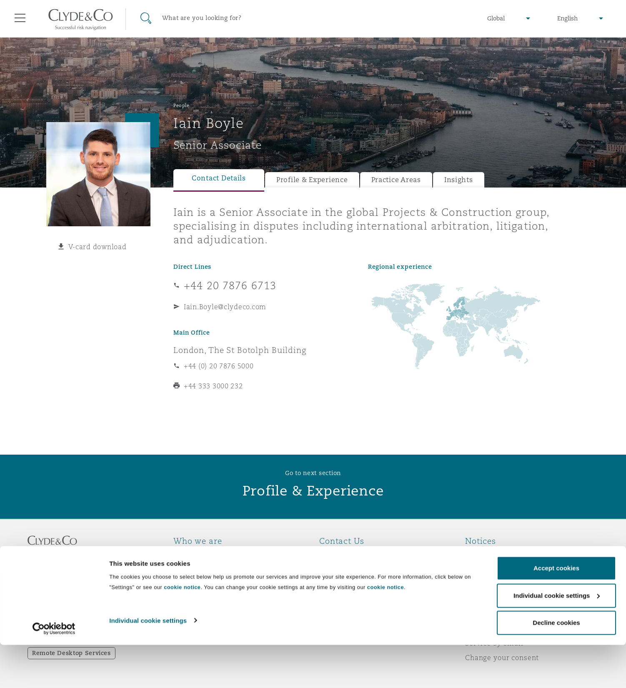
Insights (458, 179)
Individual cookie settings (148, 664)
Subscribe (336, 570)
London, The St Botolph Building (239, 350)
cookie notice (182, 632)
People (181, 105)
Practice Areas (396, 179)
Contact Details (219, 178)
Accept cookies (556, 612)
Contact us (338, 585)
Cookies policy (490, 584)
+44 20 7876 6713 (230, 285)
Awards (186, 570)
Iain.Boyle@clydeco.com (225, 307)
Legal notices (488, 555)
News (183, 584)
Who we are (194, 555)
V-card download (97, 247)
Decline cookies (556, 667)
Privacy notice (490, 570)
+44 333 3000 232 (213, 386)
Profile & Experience (312, 179)
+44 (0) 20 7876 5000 (219, 366)
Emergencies (352, 555)
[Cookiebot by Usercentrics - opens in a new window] (54, 673)
